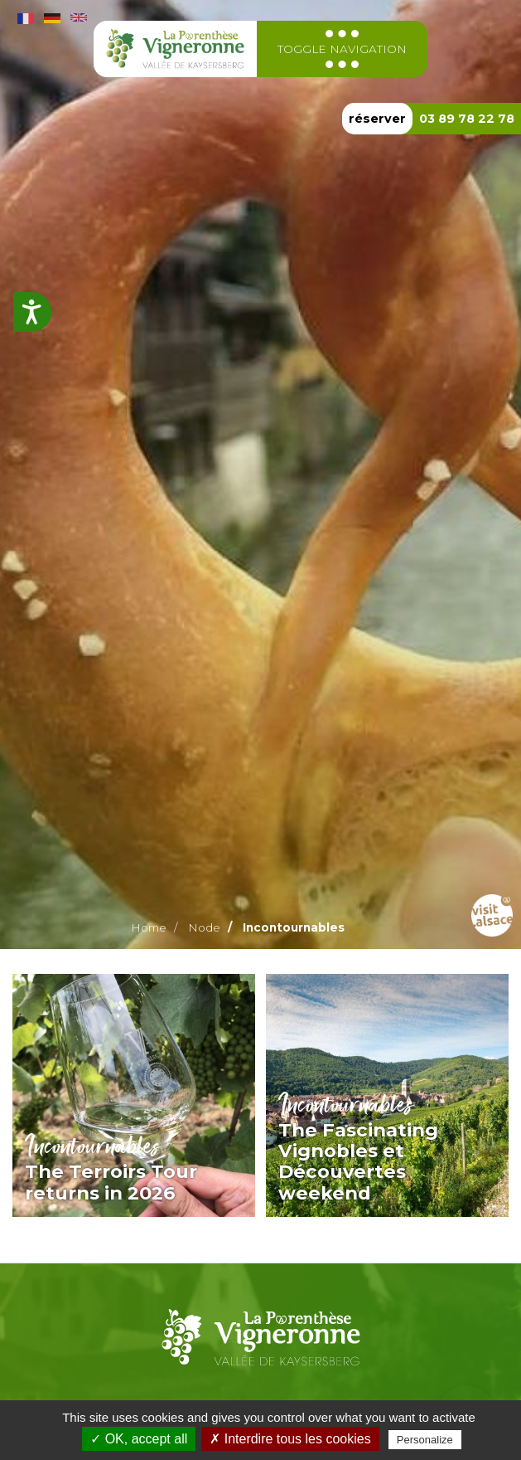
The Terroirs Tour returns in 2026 (111, 1182)
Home (148, 927)
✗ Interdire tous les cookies (290, 1439)
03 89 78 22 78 (466, 118)
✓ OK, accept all (138, 1439)
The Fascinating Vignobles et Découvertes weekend (358, 1161)
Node (204, 927)
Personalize (425, 1439)
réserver (377, 118)
